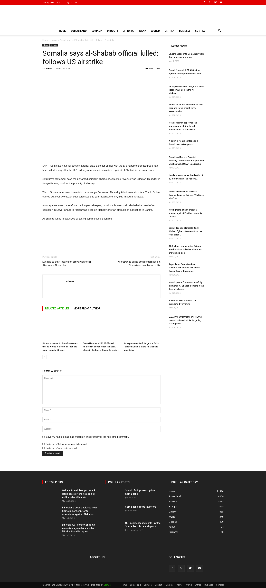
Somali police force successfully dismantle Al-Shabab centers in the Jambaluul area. (186, 285)
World (155, 30)
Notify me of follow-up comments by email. (66, 444)
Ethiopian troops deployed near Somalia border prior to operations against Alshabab (79, 511)
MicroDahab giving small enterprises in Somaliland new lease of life (139, 263)
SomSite (107, 584)
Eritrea (169, 30)
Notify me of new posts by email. (62, 448)
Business (184, 30)
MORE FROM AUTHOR (86, 308)
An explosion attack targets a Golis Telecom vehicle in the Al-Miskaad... (186, 89)
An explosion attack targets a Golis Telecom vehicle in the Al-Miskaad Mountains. (141, 346)
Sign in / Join (71, 2)
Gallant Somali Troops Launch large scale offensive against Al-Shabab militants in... (79, 494)
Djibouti (112, 30)
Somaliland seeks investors (140, 506)
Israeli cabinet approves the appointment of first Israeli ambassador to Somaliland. (183, 126)
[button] (219, 31)
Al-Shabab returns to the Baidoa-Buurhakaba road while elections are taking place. (185, 249)
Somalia (96, 30)
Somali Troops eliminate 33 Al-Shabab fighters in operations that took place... (186, 231)
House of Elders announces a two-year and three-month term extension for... (186, 108)
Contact (201, 30)
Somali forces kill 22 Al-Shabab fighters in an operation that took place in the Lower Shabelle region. (101, 346)
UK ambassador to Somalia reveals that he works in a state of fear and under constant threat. (60, 346)
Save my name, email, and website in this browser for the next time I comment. (87, 436)
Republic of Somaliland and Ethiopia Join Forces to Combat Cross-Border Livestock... (184, 267)
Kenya (142, 30)
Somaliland (79, 30)
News (54, 40)
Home (62, 30)
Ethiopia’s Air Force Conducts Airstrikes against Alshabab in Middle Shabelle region (78, 528)
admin (48, 68)
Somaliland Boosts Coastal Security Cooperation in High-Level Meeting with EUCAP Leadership (186, 160)
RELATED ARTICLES (57, 308)
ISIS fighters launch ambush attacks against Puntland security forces (185, 213)
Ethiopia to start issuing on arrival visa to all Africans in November (66, 263)
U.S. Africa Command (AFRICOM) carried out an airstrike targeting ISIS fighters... (185, 320)
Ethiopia (128, 30)
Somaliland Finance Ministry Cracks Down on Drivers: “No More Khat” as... (186, 195)
